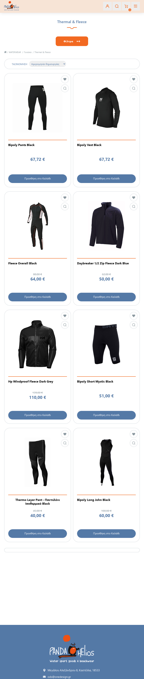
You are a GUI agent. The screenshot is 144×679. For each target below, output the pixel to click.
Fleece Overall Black (22, 263)
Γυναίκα (28, 52)
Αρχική (5, 52)
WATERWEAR (15, 52)
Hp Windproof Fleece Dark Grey (30, 381)
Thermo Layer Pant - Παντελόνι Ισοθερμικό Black (37, 501)
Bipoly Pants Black (21, 145)
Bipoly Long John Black (93, 500)
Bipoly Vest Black (89, 145)
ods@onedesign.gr (59, 677)
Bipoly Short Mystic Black (95, 381)
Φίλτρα (68, 41)
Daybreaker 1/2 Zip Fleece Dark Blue (103, 263)
